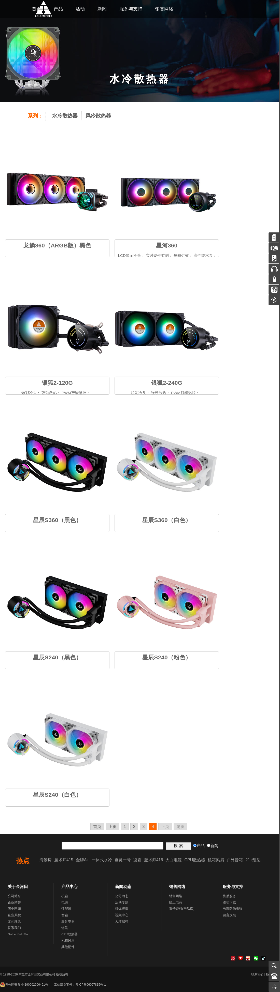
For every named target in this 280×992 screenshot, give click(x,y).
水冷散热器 (65, 116)
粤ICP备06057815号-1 (90, 984)
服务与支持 (130, 8)
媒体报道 (121, 909)
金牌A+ (82, 860)
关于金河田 (18, 886)
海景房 (45, 860)
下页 (165, 826)
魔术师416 (153, 860)
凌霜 (137, 860)
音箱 (64, 915)
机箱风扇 (216, 860)
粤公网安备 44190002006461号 (24, 984)
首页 (97, 826)
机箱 (64, 896)
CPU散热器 (194, 860)
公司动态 (121, 896)
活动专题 (121, 902)
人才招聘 (121, 921)
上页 (112, 826)
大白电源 (173, 860)
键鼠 (64, 928)
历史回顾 (14, 909)
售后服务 (229, 896)
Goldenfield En (18, 934)
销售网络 (164, 8)
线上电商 (175, 902)
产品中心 (69, 886)
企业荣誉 (14, 902)
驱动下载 (229, 902)
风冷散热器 (98, 116)
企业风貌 (14, 915)
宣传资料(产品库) (181, 909)
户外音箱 (235, 860)
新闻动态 (123, 886)
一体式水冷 (102, 860)
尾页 (180, 826)
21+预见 (252, 860)
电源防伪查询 (233, 909)
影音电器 (68, 921)
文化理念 (14, 921)
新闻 (102, 8)
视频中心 (121, 915)
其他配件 (68, 947)
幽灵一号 (123, 860)
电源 (64, 902)
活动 (80, 8)
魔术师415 (63, 860)
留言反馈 (229, 915)
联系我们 (14, 928)
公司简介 (14, 896)
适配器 (66, 909)
